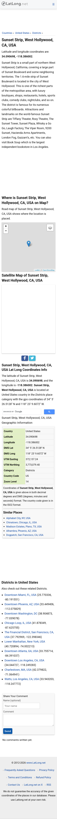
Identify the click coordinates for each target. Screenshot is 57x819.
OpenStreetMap (49, 270)
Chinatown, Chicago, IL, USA (21, 522)
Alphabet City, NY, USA (18, 518)
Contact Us (14, 784)
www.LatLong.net (36, 762)
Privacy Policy (46, 770)
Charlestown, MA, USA (18, 669)
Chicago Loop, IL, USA (18, 622)
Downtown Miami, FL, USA (20, 594)
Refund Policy (43, 777)
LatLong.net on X (33, 784)
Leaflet (37, 270)
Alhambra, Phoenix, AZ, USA (21, 530)
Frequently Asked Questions (20, 770)
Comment (8, 711)
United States (22, 33)
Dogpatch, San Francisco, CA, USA (24, 535)
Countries (7, 33)
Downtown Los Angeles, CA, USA (24, 660)
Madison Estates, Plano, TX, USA (24, 526)
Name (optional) (12, 700)
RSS (49, 784)
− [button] (6, 231)
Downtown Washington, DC (21, 613)
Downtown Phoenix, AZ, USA (22, 604)
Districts (36, 33)
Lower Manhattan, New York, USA (25, 641)
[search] (20, 411)
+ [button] (6, 226)
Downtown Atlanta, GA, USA (21, 651)
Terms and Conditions (20, 777)
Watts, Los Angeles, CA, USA (22, 679)
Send (8, 731)
